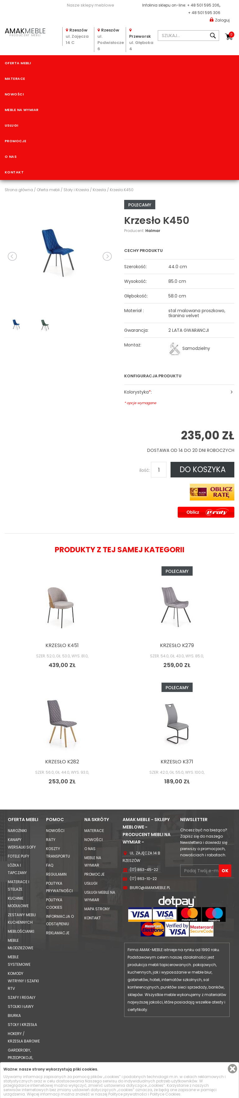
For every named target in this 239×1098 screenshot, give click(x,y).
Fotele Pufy (18, 856)
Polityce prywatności (127, 1094)
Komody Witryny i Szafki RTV (23, 981)
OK (225, 871)
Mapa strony (97, 909)
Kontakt (14, 172)
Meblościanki (21, 931)
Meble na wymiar (22, 109)
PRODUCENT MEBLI (25, 31)
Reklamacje (57, 933)
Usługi (11, 125)
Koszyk (231, 34)
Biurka (14, 1015)
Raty (50, 839)
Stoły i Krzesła (22, 1024)
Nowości (14, 94)
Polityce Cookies (165, 1094)
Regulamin (56, 874)
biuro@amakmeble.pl (150, 887)
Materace (15, 78)
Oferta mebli (18, 62)
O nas (10, 156)
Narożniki (17, 830)
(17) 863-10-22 (143, 878)
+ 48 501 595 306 (204, 12)
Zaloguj (220, 20)
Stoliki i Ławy (21, 1006)
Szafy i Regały (21, 997)
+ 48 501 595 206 (203, 5)
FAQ (49, 865)
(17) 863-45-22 (144, 869)
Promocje (15, 140)
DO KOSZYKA (203, 469)
